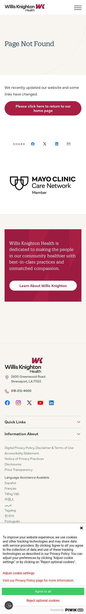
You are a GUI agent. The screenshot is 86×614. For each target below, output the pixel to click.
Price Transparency (19, 469)
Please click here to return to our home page (43, 108)
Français (11, 488)
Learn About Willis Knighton (43, 285)
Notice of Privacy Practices (24, 458)
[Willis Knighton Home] (25, 7)
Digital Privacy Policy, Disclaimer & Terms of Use (39, 447)
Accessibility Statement (22, 453)
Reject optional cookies (43, 600)
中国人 (9, 499)
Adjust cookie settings (18, 573)
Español (10, 482)
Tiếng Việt (12, 493)
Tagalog (10, 510)
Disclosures (13, 464)
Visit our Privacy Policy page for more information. (38, 580)
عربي (8, 504)
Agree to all (43, 591)
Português (12, 521)
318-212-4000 (21, 390)
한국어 (9, 515)
